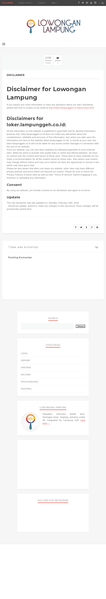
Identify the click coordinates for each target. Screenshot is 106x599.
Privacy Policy (25, 3)
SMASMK (25, 360)
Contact (41, 3)
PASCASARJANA (29, 382)
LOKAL (24, 353)
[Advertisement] (53, 464)
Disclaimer (7, 3)
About (54, 3)
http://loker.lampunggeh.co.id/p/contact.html (71, 107)
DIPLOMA (26, 374)
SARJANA (26, 367)
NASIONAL (26, 389)
